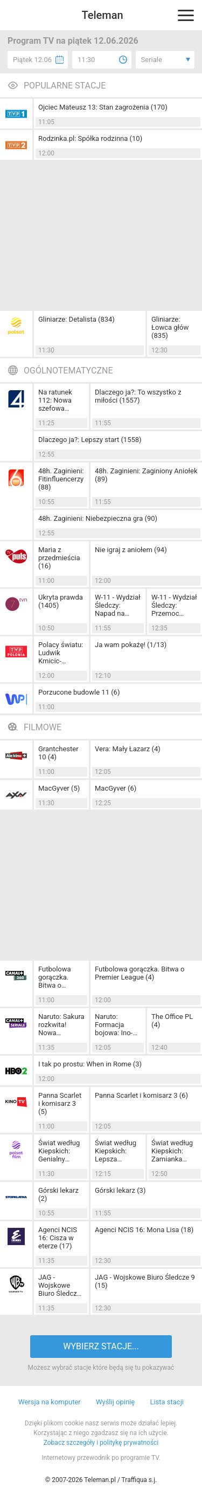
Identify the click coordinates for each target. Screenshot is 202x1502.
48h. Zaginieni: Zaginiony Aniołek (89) (146, 475)
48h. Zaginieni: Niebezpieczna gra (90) (97, 518)
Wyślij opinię (115, 1402)
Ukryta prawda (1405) (60, 601)
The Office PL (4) (172, 1020)
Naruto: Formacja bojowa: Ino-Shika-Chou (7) (118, 1024)
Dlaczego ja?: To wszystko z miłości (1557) (138, 396)
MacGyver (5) (59, 788)
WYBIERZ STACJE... (100, 1346)
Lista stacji (167, 1402)
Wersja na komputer (49, 1402)
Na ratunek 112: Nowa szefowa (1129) (55, 400)
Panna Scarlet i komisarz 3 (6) (141, 1095)
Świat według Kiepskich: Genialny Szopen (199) (59, 1151)
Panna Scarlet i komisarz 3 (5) (59, 1103)
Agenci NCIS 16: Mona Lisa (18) (144, 1230)
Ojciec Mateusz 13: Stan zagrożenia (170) (103, 107)
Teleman (102, 15)
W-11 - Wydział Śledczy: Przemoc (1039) (174, 605)
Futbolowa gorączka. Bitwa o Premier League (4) (139, 973)
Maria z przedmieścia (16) (59, 558)
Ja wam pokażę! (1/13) (130, 645)
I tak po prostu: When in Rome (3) (90, 1064)
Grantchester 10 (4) (58, 753)
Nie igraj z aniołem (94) (131, 550)
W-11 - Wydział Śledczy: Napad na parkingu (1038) (118, 605)
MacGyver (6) (115, 788)
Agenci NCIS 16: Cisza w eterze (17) (57, 1238)
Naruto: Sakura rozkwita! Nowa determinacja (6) (61, 1024)
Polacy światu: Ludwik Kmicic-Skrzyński (60, 653)
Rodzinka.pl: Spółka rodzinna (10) (90, 138)
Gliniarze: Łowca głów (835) (170, 327)
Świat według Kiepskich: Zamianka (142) (172, 1151)
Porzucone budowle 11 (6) (79, 692)
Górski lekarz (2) (58, 1194)
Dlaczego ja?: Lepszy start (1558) (90, 440)
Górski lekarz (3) (120, 1190)
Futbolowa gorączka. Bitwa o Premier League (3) (55, 977)
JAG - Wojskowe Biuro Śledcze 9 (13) (59, 1285)
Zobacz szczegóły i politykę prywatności (101, 1442)
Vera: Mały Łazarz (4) (128, 749)
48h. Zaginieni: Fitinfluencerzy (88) (60, 479)
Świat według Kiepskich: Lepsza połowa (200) (115, 1151)
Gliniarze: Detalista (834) (76, 319)
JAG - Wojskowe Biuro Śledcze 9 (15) (145, 1281)
